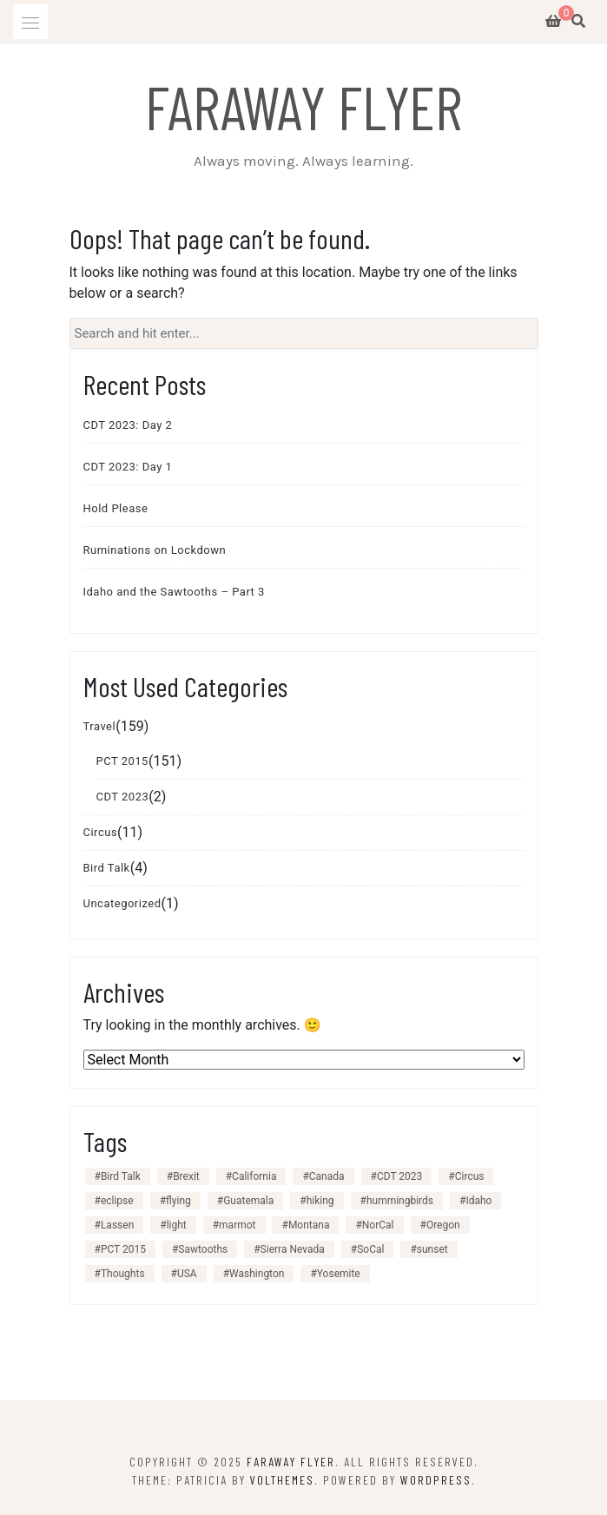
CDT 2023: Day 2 (128, 424)
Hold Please (115, 508)
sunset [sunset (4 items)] (432, 1249)
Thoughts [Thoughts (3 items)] (123, 1274)
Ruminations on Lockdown (155, 550)
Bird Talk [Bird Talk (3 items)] (121, 1176)
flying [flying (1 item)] (178, 1201)
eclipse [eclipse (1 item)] (117, 1201)
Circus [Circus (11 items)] (470, 1176)
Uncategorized (122, 903)
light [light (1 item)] (177, 1225)
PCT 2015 (122, 760)
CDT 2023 (122, 796)
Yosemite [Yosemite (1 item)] (338, 1274)
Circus (100, 832)
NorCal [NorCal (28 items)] (378, 1225)
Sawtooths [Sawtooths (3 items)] (203, 1249)
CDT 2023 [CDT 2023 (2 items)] (399, 1176)
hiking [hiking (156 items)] (320, 1201)
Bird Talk (106, 867)
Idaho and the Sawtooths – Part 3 (174, 591)
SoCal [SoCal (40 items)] (370, 1249)
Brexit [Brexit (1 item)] (186, 1176)
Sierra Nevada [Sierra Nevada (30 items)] (293, 1249)
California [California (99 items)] (254, 1176)
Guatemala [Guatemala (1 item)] (248, 1201)
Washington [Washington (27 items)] (256, 1274)
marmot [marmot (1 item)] (237, 1225)
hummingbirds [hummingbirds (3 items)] (399, 1201)
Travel (99, 726)
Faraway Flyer (303, 105)
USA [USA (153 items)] (187, 1274)
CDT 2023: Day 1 (128, 466)
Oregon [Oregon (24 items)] (443, 1225)
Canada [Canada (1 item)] (327, 1176)
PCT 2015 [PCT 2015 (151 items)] (123, 1249)
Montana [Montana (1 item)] (309, 1225)
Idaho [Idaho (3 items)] (478, 1201)
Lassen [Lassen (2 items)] (117, 1225)
